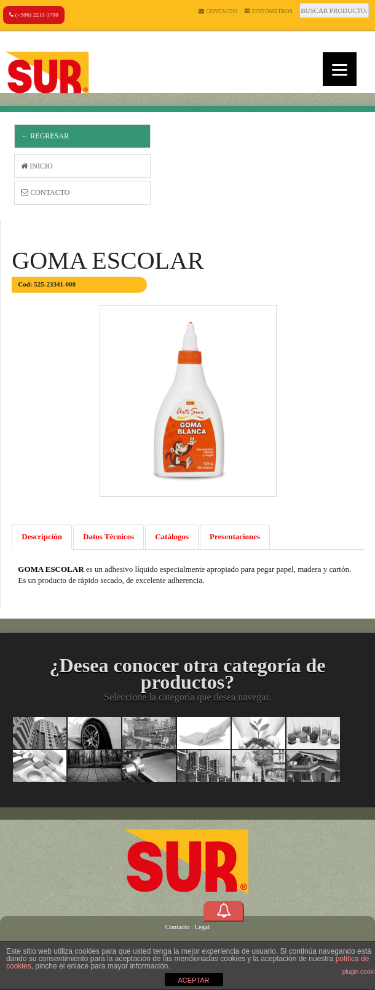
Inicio (36, 166)
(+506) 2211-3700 (33, 15)
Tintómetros (269, 11)
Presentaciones (235, 536)
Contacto (218, 11)
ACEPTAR (193, 980)
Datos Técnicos (108, 536)
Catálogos (172, 536)
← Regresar (45, 136)
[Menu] (340, 69)
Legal (202, 926)
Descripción (42, 536)
